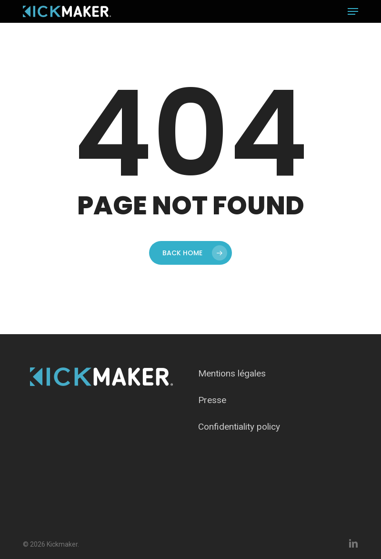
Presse (212, 400)
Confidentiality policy (239, 426)
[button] (353, 11)
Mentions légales (232, 373)
